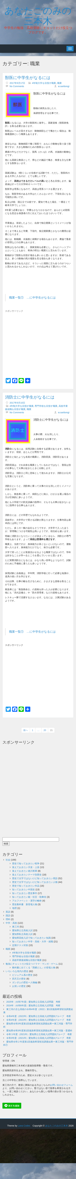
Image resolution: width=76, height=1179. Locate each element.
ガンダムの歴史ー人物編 (24, 982)
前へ (25, 730)
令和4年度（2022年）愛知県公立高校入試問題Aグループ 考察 (38, 1020)
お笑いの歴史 (19, 986)
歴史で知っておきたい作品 (25, 885)
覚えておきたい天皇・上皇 (25, 867)
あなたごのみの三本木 (38, 15)
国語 (8, 915)
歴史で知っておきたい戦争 (25, 863)
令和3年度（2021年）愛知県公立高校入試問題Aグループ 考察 (38, 1038)
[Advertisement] (32, 338)
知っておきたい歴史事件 (24, 893)
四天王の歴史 (19, 978)
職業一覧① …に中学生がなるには (32, 297)
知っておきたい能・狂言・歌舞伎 (29, 897)
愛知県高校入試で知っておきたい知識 (31, 938)
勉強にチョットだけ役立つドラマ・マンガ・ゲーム (32, 964)
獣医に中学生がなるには (28, 77)
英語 (8, 912)
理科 (8, 919)
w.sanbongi (63, 86)
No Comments (17, 86)
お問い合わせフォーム (61, 1085)
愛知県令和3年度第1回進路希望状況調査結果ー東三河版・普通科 (39, 1030)
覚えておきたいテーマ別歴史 (27, 874)
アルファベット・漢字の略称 (27, 900)
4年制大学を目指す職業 (44, 83)
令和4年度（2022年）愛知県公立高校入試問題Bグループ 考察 (38, 1016)
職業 (59, 83)
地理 (14, 908)
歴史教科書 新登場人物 (24, 904)
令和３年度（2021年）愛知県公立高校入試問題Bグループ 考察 (39, 1034)
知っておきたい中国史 (23, 889)
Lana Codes (24, 1125)
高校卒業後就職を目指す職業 (27, 960)
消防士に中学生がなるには (30, 397)
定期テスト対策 (20, 945)
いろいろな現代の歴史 (17, 971)
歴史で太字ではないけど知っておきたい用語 (35, 878)
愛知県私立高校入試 (22, 934)
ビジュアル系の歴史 (22, 975)
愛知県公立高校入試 (22, 930)
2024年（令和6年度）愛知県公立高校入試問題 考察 (33, 1005)
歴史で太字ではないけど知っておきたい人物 (35, 882)
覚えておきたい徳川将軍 (24, 871)
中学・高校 (11, 923)
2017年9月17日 (17, 83)
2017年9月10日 (17, 402)
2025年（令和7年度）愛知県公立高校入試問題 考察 (33, 1001)
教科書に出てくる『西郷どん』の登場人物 (33, 967)
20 (45, 730)
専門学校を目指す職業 (46, 406)
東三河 (15, 926)
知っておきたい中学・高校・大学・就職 (32, 941)
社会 (8, 859)
